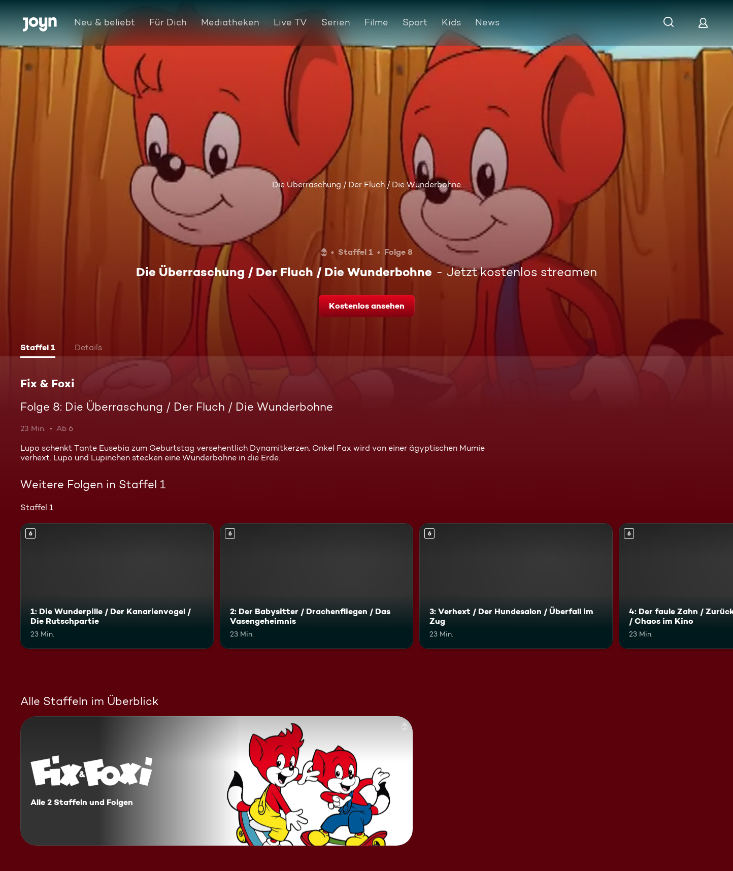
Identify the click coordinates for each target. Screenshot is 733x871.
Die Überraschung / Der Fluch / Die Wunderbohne (366, 184)
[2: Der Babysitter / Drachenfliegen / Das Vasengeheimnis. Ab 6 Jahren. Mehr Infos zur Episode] (316, 586)
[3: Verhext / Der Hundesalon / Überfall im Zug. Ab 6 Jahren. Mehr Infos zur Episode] (516, 586)
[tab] (37, 349)
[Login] (703, 22)
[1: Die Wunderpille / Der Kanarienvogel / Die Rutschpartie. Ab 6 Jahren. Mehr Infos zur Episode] (117, 586)
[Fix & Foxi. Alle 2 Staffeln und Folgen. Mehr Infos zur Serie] (216, 781)
